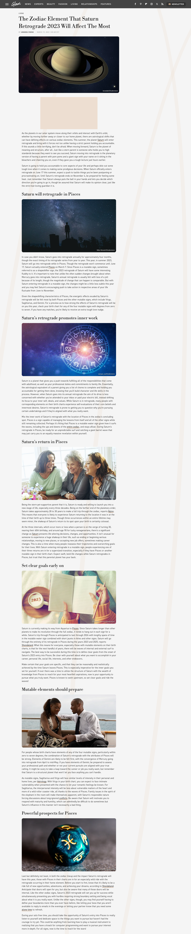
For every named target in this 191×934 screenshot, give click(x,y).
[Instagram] (151, 5)
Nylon (111, 511)
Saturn (100, 139)
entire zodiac (73, 426)
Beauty (51, 4)
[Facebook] (135, 5)
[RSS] (162, 5)
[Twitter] (157, 5)
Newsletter (176, 4)
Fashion (62, 4)
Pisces (52, 267)
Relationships (89, 4)
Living (74, 4)
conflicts (63, 798)
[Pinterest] (140, 5)
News (28, 4)
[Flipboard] (146, 5)
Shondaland (27, 645)
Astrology (41, 781)
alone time (27, 909)
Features (106, 4)
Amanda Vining (27, 32)
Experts (38, 4)
